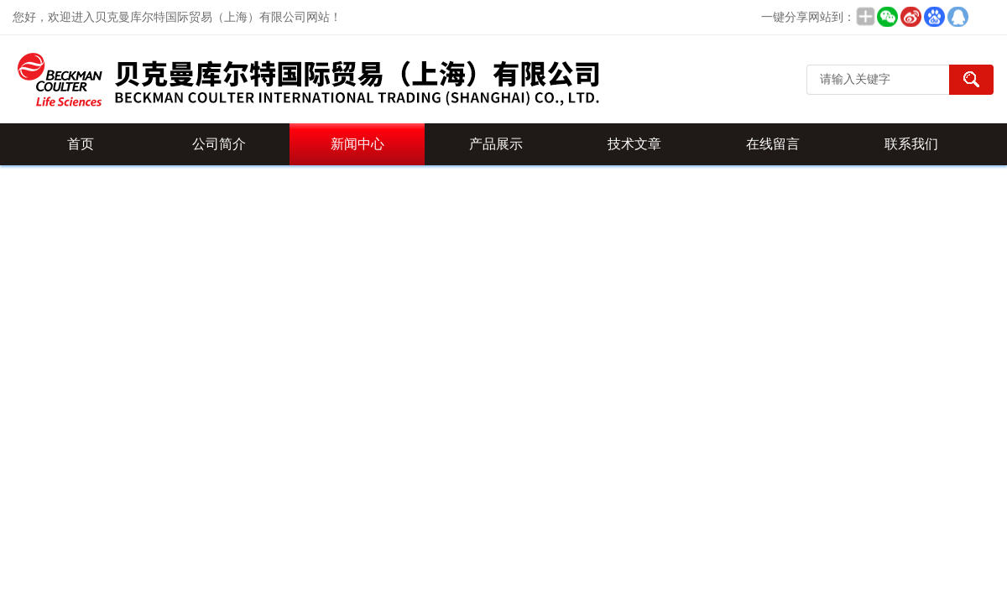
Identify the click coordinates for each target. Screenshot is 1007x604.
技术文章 (634, 144)
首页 (80, 144)
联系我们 (911, 144)
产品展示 (496, 144)
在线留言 (773, 144)
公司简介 (219, 144)
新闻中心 (357, 144)
